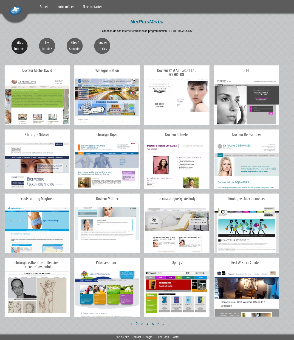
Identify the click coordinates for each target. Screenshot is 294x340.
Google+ (149, 337)
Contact (136, 337)
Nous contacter (92, 6)
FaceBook (162, 337)
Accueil (44, 6)
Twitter (175, 337)
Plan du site (122, 337)
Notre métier (65, 6)
